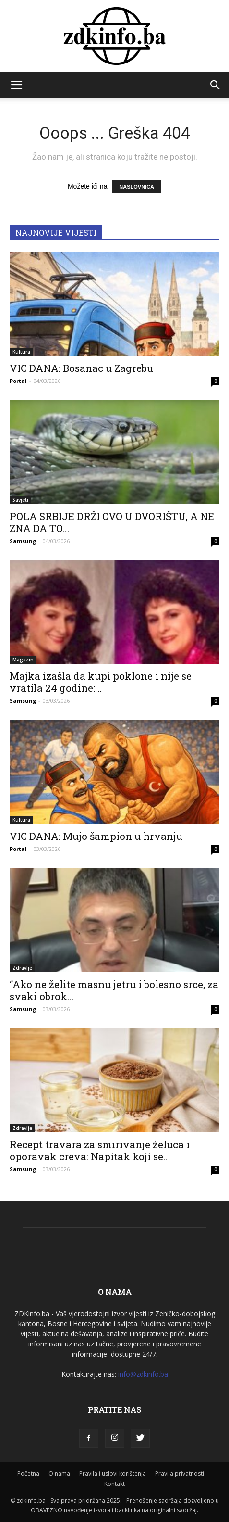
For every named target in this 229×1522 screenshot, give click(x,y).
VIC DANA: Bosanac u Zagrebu (81, 368)
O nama (59, 1474)
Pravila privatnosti (179, 1474)
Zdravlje (22, 967)
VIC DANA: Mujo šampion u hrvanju (96, 836)
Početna (28, 1474)
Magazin (23, 659)
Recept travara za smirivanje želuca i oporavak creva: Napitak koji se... (100, 1150)
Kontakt (114, 1484)
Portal (18, 380)
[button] (215, 85)
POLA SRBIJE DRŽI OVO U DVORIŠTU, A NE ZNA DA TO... (112, 522)
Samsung (23, 541)
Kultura (21, 351)
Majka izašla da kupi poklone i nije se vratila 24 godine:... (101, 682)
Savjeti (20, 499)
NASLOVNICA (136, 187)
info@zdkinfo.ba (143, 1374)
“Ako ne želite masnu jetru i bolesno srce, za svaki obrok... (114, 990)
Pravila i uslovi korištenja (112, 1474)
